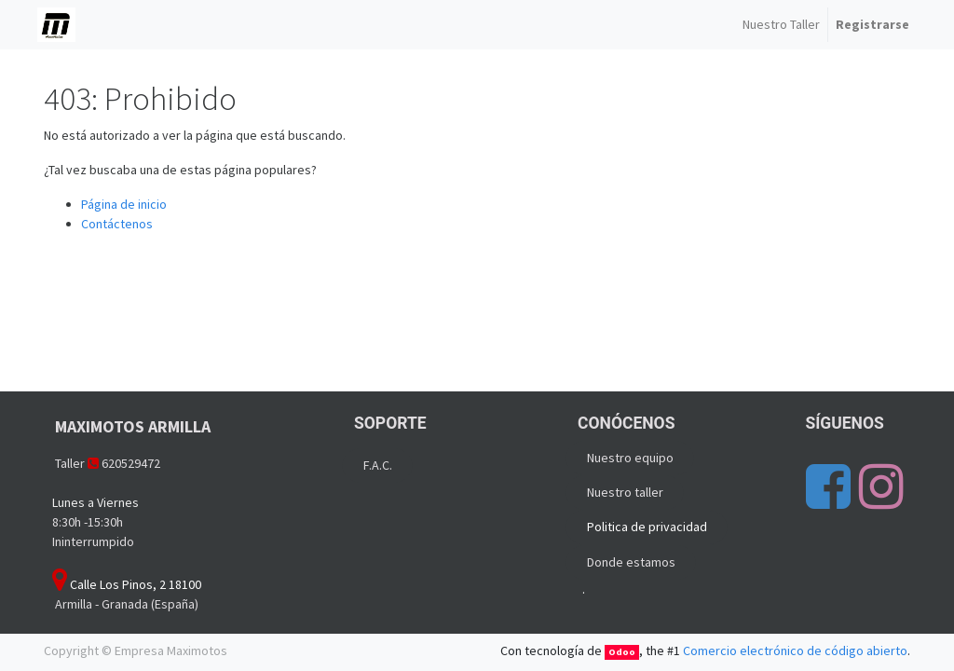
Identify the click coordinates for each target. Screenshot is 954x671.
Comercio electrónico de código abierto (795, 650)
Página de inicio (124, 204)
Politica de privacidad (647, 526)
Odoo (621, 652)
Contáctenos (117, 223)
